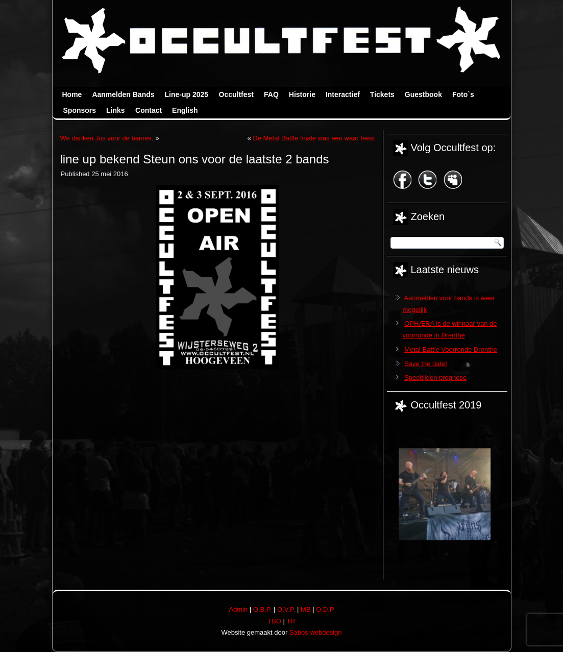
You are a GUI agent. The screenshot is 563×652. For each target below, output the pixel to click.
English (185, 110)
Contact (148, 110)
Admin (238, 609)
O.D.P (325, 609)
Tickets (382, 94)
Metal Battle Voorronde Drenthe (450, 349)
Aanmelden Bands (123, 94)
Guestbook (423, 94)
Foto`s (463, 94)
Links (115, 110)
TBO (274, 621)
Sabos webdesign (315, 632)
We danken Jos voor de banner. (107, 138)
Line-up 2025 (187, 94)
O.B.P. (262, 609)
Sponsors (79, 110)
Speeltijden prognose (435, 377)
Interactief (343, 94)
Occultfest (236, 94)
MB (306, 609)
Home (72, 94)
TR (290, 621)
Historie (302, 94)
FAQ (271, 94)
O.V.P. (286, 609)
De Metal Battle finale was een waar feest (314, 138)
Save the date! (425, 364)
